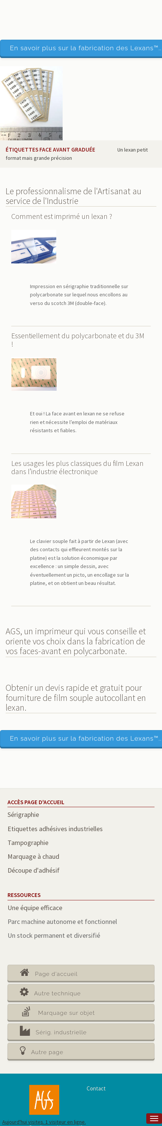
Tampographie (28, 842)
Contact (96, 1088)
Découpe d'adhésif (34, 870)
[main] (81, 592)
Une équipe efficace (35, 907)
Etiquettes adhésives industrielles (55, 828)
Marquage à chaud (33, 856)
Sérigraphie (23, 814)
